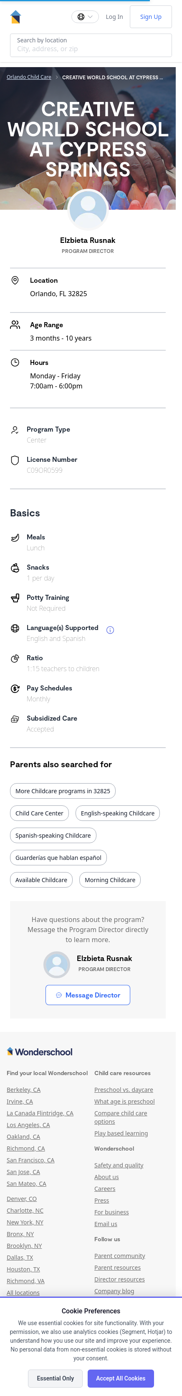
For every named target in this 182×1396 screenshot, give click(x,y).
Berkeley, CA (23, 1090)
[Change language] (85, 16)
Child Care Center (39, 813)
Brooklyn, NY (24, 1246)
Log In (114, 17)
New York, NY (25, 1222)
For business (111, 1212)
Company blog (114, 1291)
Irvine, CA (20, 1101)
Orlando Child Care (29, 77)
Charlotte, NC (25, 1210)
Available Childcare (41, 880)
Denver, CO (22, 1199)
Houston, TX (23, 1269)
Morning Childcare (110, 880)
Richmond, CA (26, 1148)
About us (106, 1177)
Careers (104, 1189)
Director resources (119, 1279)
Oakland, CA (23, 1137)
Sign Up (151, 17)
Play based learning (121, 1133)
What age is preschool (124, 1101)
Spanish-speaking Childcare (53, 835)
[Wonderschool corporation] (88, 1052)
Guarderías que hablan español (58, 858)
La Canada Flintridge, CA (40, 1113)
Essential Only (55, 1378)
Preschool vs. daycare (123, 1090)
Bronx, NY (20, 1234)
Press (101, 1200)
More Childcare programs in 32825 (62, 791)
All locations (23, 1293)
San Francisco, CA (31, 1160)
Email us (105, 1224)
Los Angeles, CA (28, 1125)
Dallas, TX (20, 1257)
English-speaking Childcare (118, 813)
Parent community (119, 1256)
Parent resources (117, 1267)
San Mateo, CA (26, 1184)
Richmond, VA (26, 1281)
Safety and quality (118, 1165)
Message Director (88, 995)
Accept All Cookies (120, 1378)
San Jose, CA (23, 1172)
